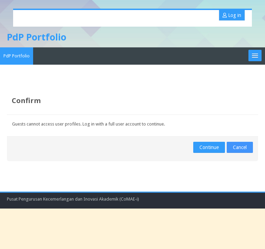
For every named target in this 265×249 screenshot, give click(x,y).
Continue (209, 147)
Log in (232, 15)
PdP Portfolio (16, 55)
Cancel (240, 147)
